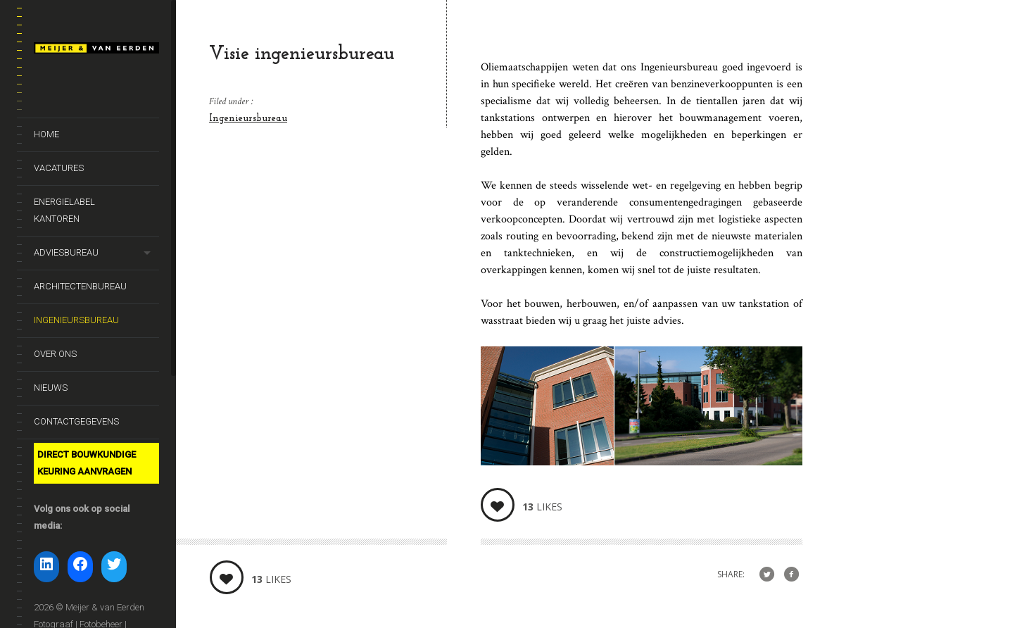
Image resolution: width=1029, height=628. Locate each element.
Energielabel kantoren (64, 210)
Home (46, 134)
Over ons (55, 353)
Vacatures (59, 168)
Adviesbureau (66, 252)
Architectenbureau (80, 286)
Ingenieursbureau (76, 320)
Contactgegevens (76, 421)
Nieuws (51, 387)
